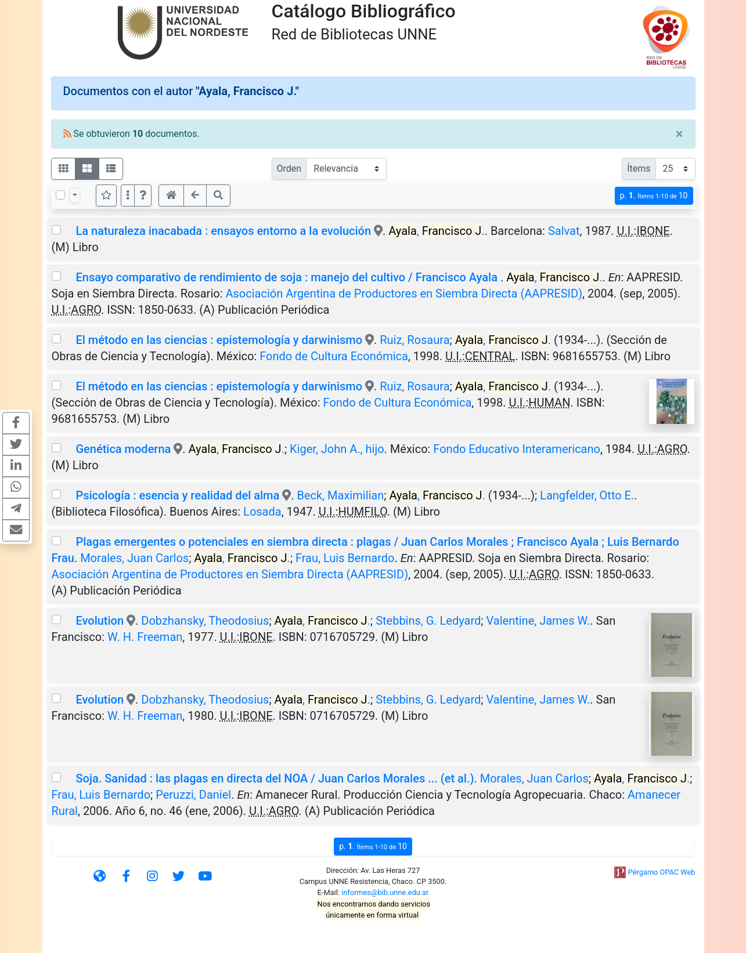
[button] (143, 195)
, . (436, 231)
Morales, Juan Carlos (134, 558)
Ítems (638, 168)
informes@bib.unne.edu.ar (384, 892)
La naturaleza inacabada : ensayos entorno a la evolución (223, 231)
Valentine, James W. (538, 621)
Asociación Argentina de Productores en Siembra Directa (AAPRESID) (403, 293)
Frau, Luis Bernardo (345, 558)
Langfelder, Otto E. (587, 495)
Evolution (99, 621)
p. (654, 196)
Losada (262, 512)
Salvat (564, 231)
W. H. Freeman (144, 637)
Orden (289, 168)
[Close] (679, 134)
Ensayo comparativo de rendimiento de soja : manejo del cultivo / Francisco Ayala (287, 277)
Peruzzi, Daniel (193, 795)
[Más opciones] (128, 195)
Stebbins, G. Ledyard (428, 621)
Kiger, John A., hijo (337, 449)
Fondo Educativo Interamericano (516, 449)
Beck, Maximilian (340, 495)
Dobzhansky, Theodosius (205, 621)
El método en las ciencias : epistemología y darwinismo (218, 340)
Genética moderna (123, 449)
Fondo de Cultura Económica (334, 356)
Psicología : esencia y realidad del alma (178, 495)
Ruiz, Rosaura (414, 340)
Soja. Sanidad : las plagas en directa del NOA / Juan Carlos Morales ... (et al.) (274, 778)
